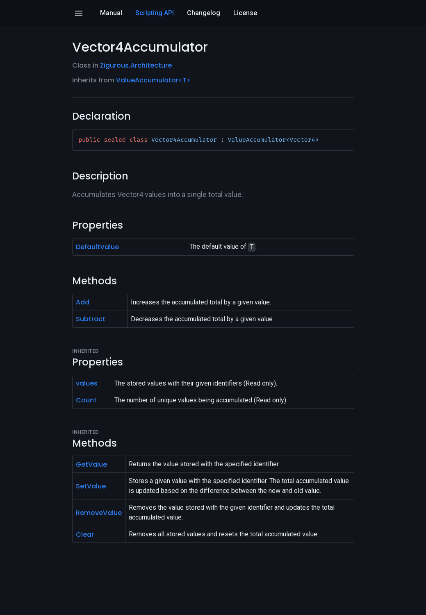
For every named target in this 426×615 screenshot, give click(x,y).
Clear (85, 534)
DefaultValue (97, 247)
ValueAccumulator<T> (153, 80)
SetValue (91, 486)
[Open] (78, 13)
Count (86, 400)
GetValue (91, 464)
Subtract (90, 319)
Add (82, 302)
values (87, 383)
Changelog (203, 13)
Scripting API (154, 13)
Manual (111, 13)
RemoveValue (99, 512)
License (245, 13)
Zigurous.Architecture (136, 65)
